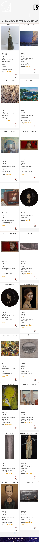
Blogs (3, 538)
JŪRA (29, 335)
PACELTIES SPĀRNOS (29, 131)
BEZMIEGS (29, 233)
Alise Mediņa (28, 66)
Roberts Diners (8, 71)
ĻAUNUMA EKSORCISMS (9, 184)
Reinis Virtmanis (9, 224)
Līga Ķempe (28, 220)
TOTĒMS (9, 25)
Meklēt (23, 15)
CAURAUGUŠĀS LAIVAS (9, 335)
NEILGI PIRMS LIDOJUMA (29, 384)
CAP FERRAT (29, 80)
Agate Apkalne (28, 173)
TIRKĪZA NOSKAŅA (9, 131)
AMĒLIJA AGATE (29, 284)
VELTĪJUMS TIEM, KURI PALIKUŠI (11, 482)
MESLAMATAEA (9, 284)
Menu (5, 15)
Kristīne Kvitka (8, 120)
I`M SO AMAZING (10, 384)
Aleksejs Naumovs (29, 122)
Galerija (10, 538)
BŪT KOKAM (9, 433)
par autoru (3, 72)
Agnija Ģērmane (9, 375)
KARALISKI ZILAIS (29, 25)
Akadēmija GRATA (32, 538)
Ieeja (35, 15)
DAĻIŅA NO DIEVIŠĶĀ (9, 233)
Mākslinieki (19, 538)
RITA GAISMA (10, 80)
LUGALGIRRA (29, 184)
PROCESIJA (29, 482)
